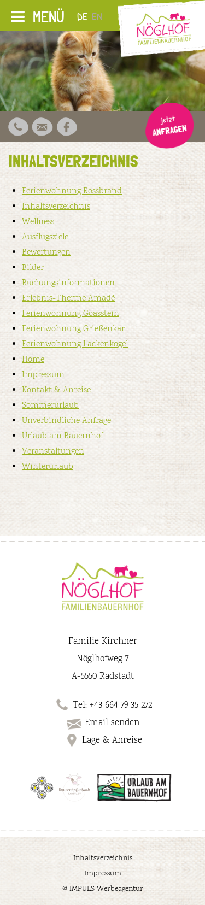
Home (33, 360)
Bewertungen (46, 252)
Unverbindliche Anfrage (66, 421)
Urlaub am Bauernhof (62, 436)
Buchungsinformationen (68, 283)
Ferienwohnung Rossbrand (72, 191)
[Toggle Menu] (18, 16)
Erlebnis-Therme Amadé (68, 298)
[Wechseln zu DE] (84, 16)
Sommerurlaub (50, 405)
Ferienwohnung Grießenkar (73, 329)
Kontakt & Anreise (56, 390)
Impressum (43, 375)
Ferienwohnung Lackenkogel (75, 344)
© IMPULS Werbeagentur (102, 889)
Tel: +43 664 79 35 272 (112, 705)
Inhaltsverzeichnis (56, 207)
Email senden (102, 723)
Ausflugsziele (45, 237)
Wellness (38, 222)
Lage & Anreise (102, 740)
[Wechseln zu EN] (99, 16)
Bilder (33, 268)
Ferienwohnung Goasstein (70, 314)
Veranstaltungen (53, 451)
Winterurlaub (47, 467)
